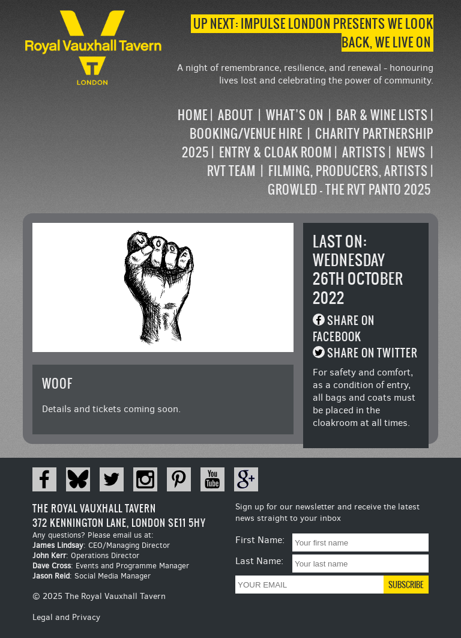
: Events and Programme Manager (110, 566)
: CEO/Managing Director (101, 545)
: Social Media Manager (91, 576)
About (235, 115)
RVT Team (231, 171)
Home (193, 115)
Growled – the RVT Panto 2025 (349, 189)
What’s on (295, 115)
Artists (364, 152)
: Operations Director (85, 555)
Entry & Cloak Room (275, 152)
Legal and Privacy (66, 617)
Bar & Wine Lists (382, 115)
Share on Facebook (344, 328)
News (411, 152)
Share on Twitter (372, 353)
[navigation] (298, 152)
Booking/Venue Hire (246, 133)
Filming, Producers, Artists (348, 171)
